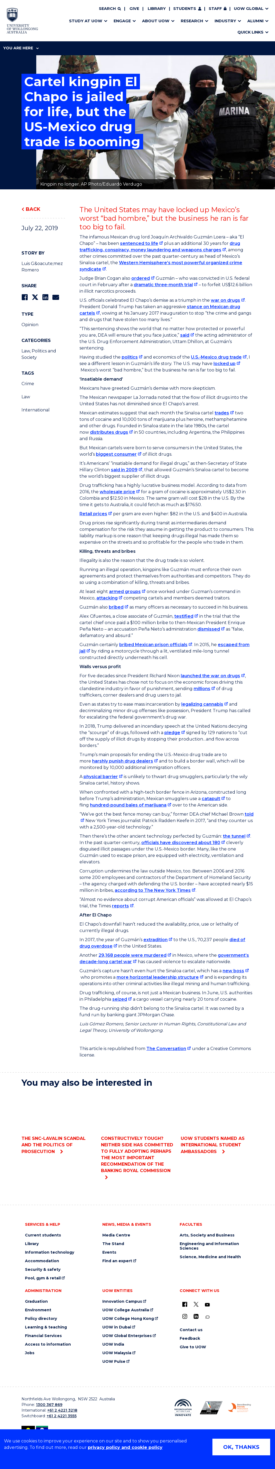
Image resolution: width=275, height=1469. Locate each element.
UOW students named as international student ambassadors (217, 1123)
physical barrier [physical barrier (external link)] (101, 776)
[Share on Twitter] (34, 297)
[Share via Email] (55, 297)
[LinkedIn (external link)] (196, 1316)
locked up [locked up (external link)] (225, 363)
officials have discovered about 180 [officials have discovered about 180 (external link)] (180, 842)
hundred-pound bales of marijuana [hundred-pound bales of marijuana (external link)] (128, 805)
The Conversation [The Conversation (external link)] (166, 1048)
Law (25, 396)
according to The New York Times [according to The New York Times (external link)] (153, 890)
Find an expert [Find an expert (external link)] (117, 1261)
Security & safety (42, 1269)
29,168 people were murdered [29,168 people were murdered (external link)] (133, 955)
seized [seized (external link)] (119, 999)
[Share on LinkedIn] (45, 297)
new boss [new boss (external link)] (233, 970)
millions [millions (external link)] (202, 688)
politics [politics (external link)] (130, 357)
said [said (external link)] (184, 335)
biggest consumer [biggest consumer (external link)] (116, 454)
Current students (43, 1235)
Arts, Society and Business (207, 1235)
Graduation (36, 1301)
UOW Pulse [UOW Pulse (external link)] (113, 1361)
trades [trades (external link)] (222, 412)
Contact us (191, 1330)
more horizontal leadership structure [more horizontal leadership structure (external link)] (158, 977)
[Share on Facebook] (24, 297)
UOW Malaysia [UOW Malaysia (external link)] (116, 1353)
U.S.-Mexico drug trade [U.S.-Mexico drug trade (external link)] (216, 357)
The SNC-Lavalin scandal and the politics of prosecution (57, 1123)
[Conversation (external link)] (207, 1317)
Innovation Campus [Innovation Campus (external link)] (122, 1301)
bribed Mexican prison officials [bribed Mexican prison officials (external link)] (153, 644)
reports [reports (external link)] (120, 905)
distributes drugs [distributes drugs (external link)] (109, 432)
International (35, 410)
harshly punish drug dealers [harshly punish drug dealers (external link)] (122, 761)
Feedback (190, 1338)
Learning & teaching (46, 1327)
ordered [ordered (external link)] (140, 278)
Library (157, 8)
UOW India (113, 1344)
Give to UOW (193, 1347)
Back (33, 209)
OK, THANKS (241, 1447)
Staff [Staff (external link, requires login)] (215, 8)
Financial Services (43, 1336)
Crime (27, 383)
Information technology (49, 1252)
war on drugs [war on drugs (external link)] (225, 300)
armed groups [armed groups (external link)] (125, 591)
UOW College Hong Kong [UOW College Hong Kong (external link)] (128, 1318)
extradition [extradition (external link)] (155, 939)
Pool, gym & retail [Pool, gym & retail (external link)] (43, 1278)
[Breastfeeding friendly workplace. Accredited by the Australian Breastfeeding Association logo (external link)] (239, 1407)
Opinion (29, 324)
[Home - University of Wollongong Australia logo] (22, 21)
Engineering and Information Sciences (209, 1246)
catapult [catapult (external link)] (211, 798)
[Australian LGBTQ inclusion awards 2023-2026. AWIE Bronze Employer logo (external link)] (211, 1407)
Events (109, 1252)
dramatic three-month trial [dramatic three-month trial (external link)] (163, 284)
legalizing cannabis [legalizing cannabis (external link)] (202, 704)
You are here (21, 48)
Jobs (29, 1353)
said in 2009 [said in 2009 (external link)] (124, 469)
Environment (38, 1310)
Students (184, 8)
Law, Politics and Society (38, 354)
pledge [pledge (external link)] (172, 732)
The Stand (113, 1244)
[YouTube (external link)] (207, 1304)
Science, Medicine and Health (210, 1257)
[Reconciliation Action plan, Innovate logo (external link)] (183, 1408)
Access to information (48, 1344)
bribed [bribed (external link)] (116, 607)
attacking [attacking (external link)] (107, 598)
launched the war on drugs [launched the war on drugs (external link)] (210, 675)
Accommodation (42, 1261)
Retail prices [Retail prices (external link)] (93, 513)
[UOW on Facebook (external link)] (185, 1304)
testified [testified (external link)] (183, 616)
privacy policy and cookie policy (125, 1447)
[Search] (110, 8)
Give (134, 8)
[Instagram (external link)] (185, 1316)
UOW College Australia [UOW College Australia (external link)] (125, 1310)
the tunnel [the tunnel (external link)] (234, 836)
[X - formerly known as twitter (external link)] (196, 1304)
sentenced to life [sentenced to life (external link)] (139, 243)
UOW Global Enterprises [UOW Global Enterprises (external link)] (127, 1336)
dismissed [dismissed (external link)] (208, 629)
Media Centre (116, 1235)
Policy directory (41, 1318)
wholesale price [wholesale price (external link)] (117, 491)
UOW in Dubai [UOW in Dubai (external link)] (116, 1327)
